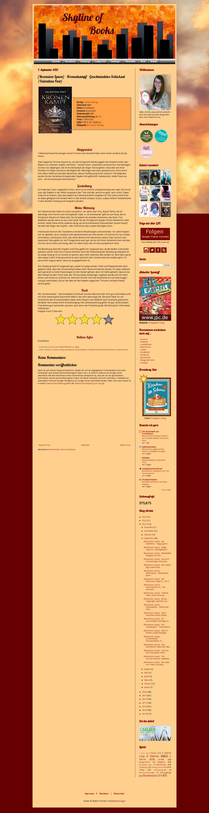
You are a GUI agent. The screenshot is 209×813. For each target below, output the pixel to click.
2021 (144, 524)
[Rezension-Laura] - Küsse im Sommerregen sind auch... (156, 560)
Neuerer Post (44, 445)
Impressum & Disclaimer (97, 793)
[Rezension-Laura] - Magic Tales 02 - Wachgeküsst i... (156, 548)
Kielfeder (146, 458)
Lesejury (144, 362)
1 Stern (142, 753)
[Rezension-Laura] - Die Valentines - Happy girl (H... (156, 542)
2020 (144, 692)
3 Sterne (166, 752)
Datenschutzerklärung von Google (89, 383)
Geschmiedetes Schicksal (85, 350)
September (149, 538)
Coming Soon (100, 61)
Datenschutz (119, 793)
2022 (144, 520)
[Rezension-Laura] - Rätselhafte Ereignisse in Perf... (157, 554)
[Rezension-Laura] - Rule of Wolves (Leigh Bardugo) (155, 631)
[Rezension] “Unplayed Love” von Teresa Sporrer (155, 472)
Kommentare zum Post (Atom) (61, 449)
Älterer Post (125, 445)
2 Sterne (152, 753)
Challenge (143, 767)
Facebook (144, 355)
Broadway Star (145, 765)
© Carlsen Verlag (95, 125)
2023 (144, 517)
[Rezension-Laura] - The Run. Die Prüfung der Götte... (156, 651)
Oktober (148, 534)
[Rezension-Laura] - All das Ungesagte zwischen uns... (156, 600)
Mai (146, 672)
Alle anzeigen (166, 490)
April (146, 676)
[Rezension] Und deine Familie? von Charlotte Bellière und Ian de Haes (155, 438)
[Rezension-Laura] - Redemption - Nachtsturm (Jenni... (156, 573)
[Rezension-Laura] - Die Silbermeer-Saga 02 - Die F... (157, 580)
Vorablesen (145, 352)
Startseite (56, 61)
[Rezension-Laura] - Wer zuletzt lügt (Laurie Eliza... (157, 566)
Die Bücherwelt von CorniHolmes (150, 432)
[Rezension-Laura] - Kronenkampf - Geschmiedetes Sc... (153, 638)
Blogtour (161, 762)
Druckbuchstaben (149, 479)
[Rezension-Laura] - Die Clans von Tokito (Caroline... (156, 663)
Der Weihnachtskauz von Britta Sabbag (154, 483)
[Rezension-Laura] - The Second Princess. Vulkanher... (157, 657)
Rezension (111, 350)
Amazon (144, 339)
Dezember (149, 527)
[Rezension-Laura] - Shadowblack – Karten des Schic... (156, 606)
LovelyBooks (146, 344)
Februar (147, 683)
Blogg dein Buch (147, 360)
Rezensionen (70, 61)
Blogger (122, 801)
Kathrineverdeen (149, 447)
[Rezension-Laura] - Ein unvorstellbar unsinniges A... (157, 619)
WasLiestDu (145, 347)
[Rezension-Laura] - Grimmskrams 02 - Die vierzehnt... (154, 587)
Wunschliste (130, 61)
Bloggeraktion (144, 762)
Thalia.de (144, 341)
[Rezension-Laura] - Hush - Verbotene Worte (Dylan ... (156, 614)
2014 (144, 713)
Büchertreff (145, 357)
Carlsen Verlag (91, 102)
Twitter (143, 349)
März (146, 680)
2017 (144, 703)
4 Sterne (48, 350)
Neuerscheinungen (147, 772)
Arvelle (161, 759)
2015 (144, 710)
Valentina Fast (122, 350)
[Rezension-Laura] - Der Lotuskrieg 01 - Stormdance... (157, 625)
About (142, 61)
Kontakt (153, 61)
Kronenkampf (101, 350)
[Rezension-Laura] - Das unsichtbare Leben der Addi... (157, 645)
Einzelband (69, 350)
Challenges (115, 61)
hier (158, 117)
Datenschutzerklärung (56, 383)
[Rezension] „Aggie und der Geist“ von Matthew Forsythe (153, 450)
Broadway (85, 61)
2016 (144, 706)
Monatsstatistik (160, 770)
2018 (144, 699)
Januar (147, 687)
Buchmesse (161, 764)
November (149, 531)
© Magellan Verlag (156, 322)
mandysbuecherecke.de (152, 468)
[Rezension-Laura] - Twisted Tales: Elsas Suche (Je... (156, 594)
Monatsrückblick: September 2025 (153, 461)
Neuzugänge (165, 772)
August (147, 669)
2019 (144, 695)
